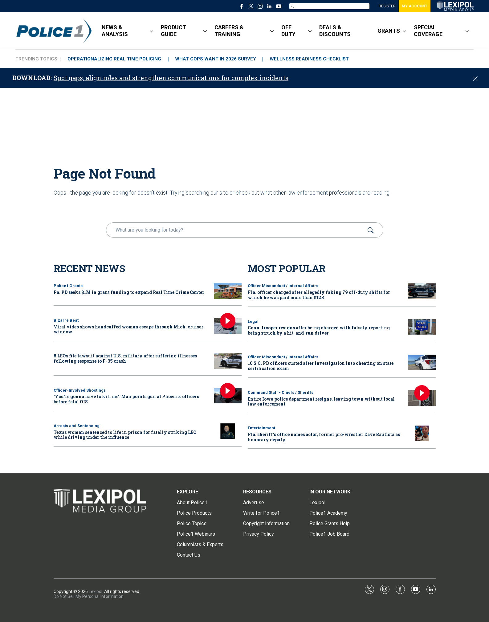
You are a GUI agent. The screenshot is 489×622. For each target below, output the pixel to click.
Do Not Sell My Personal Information (89, 596)
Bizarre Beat (66, 320)
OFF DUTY (288, 30)
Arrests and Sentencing (77, 425)
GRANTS (388, 30)
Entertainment (261, 428)
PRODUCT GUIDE (173, 30)
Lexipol (95, 591)
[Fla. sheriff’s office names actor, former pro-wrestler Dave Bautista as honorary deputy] (422, 433)
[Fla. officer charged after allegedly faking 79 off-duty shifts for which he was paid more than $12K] (422, 291)
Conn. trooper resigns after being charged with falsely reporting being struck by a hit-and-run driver (319, 330)
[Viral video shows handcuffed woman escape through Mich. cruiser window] (228, 326)
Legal (253, 321)
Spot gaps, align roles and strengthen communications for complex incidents (171, 78)
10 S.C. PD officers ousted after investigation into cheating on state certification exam (320, 365)
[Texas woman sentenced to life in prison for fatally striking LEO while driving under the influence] (228, 431)
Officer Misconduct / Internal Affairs (283, 285)
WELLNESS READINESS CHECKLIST (309, 59)
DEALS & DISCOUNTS (335, 30)
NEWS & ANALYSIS (115, 30)
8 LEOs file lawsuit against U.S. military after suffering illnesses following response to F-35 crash (125, 358)
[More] (151, 30)
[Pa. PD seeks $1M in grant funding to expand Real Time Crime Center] (228, 291)
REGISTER (387, 6)
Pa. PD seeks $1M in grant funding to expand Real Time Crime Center (129, 292)
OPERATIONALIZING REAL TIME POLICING (114, 59)
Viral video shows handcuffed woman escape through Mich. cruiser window (128, 329)
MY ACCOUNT (414, 6)
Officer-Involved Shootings (80, 390)
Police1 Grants (68, 285)
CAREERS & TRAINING (229, 30)
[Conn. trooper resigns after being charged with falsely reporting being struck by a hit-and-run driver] (422, 327)
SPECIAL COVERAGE (428, 30)
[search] (236, 230)
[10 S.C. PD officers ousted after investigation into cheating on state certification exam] (422, 362)
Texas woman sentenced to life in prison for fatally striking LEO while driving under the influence (125, 434)
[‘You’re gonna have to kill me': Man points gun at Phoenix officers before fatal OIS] (228, 396)
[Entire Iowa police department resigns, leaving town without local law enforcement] (422, 398)
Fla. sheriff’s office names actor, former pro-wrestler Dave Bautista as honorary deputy (324, 437)
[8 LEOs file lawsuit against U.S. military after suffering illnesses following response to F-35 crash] (228, 361)
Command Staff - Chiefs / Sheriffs (280, 392)
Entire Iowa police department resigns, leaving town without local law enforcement (321, 401)
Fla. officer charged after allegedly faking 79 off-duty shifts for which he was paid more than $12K (319, 294)
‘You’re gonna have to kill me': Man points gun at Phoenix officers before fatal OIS (126, 399)
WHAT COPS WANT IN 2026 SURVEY (215, 59)
